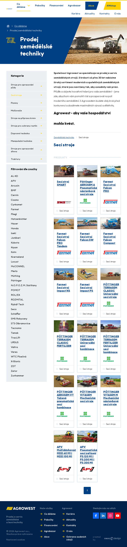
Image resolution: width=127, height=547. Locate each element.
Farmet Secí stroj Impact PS (86, 287)
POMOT (15, 290)
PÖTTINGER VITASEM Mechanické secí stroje (88, 396)
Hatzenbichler (19, 219)
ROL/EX (15, 295)
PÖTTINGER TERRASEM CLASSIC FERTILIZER (65, 341)
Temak (14, 333)
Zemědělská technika (64, 137)
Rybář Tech (17, 304)
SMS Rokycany (19, 318)
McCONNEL (18, 266)
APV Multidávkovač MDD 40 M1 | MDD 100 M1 (66, 451)
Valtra (14, 347)
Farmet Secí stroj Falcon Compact (109, 238)
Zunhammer (17, 375)
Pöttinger (16, 280)
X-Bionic (15, 361)
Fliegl (14, 214)
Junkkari (16, 237)
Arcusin (15, 185)
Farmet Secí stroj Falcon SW (86, 236)
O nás (117, 13)
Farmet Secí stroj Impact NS (63, 287)
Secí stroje (16, 95)
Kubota (15, 242)
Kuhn (13, 252)
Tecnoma (16, 328)
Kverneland (17, 257)
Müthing (15, 276)
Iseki (13, 233)
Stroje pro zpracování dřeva (22, 150)
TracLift (15, 337)
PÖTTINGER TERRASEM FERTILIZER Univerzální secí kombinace (111, 344)
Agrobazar (74, 5)
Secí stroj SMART (63, 183)
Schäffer (16, 314)
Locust (15, 261)
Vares (14, 352)
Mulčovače (16, 110)
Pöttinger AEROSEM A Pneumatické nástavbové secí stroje (88, 188)
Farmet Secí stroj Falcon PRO (109, 186)
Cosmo (15, 200)
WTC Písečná (18, 356)
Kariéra (75, 13)
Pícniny (14, 103)
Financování (56, 5)
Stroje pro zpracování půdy (22, 86)
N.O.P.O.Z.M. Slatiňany (24, 285)
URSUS (15, 342)
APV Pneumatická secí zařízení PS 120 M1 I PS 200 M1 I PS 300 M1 (88, 454)
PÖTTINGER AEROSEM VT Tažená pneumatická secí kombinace (65, 399)
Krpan (14, 247)
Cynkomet (16, 204)
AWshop (111, 5)
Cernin (15, 195)
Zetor (14, 371)
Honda (15, 228)
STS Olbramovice (20, 323)
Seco (14, 309)
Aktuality (90, 13)
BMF (13, 190)
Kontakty (104, 13)
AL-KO (14, 176)
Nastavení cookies (15, 539)
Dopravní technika (20, 133)
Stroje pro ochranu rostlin (24, 125)
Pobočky (40, 5)
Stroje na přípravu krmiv (23, 118)
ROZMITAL (17, 299)
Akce (91, 5)
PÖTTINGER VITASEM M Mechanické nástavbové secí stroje (111, 398)
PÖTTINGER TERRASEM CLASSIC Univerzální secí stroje (111, 291)
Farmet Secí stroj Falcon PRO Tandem (63, 240)
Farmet (15, 209)
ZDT (13, 366)
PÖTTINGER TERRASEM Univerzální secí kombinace (88, 343)
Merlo (14, 271)
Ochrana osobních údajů (76, 538)
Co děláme (21, 5)
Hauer (14, 223)
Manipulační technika (21, 141)
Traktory (15, 159)
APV (13, 181)
